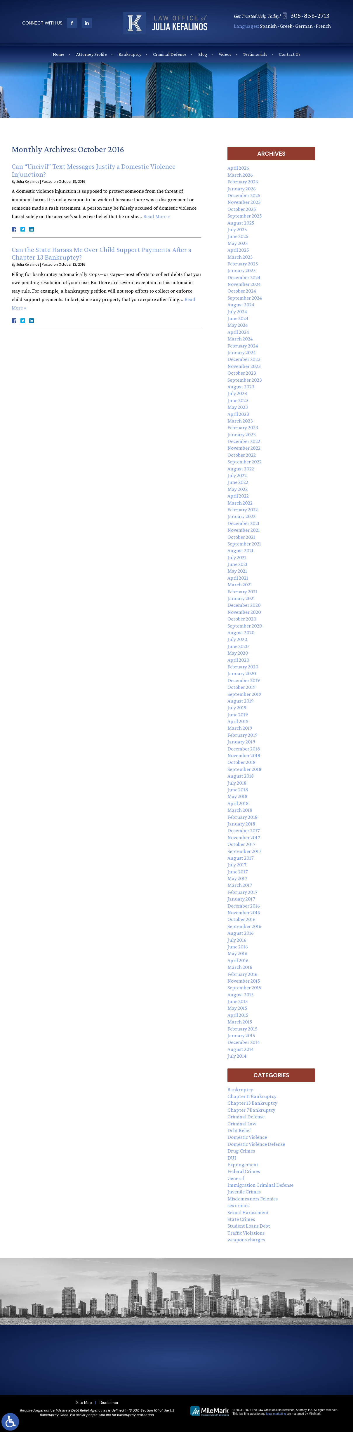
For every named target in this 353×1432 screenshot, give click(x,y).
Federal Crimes (243, 1171)
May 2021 (237, 571)
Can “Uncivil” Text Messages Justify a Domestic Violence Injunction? (93, 170)
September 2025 (244, 216)
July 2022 (237, 475)
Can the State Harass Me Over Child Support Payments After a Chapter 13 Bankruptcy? (102, 254)
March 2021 (239, 585)
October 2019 (241, 687)
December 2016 (243, 906)
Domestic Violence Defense (256, 1144)
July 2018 (236, 783)
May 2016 (237, 953)
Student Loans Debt (248, 1226)
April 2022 (238, 496)
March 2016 (239, 967)
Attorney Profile (91, 54)
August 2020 (241, 632)
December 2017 (243, 830)
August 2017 (240, 858)
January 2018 (241, 824)
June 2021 (237, 564)
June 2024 (237, 318)
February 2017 (242, 892)
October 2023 (241, 373)
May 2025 (237, 243)
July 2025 (237, 229)
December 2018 (243, 749)
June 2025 (237, 236)
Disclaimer (109, 1402)
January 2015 (241, 1035)
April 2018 (237, 803)
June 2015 (237, 1001)
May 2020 (237, 653)
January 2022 (241, 516)
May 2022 (237, 489)
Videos (225, 54)
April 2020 (238, 660)
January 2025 (241, 270)
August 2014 (240, 1049)
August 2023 (240, 387)
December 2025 (243, 195)
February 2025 (242, 264)
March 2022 (240, 503)
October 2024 (241, 291)
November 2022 (243, 448)
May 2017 (237, 878)
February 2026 (242, 182)
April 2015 (237, 1015)
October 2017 (241, 844)
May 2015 (237, 1008)
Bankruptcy (130, 54)
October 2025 (241, 209)
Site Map (84, 1402)
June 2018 (237, 790)
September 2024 (244, 298)
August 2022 (240, 469)
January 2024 (241, 352)
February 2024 (242, 346)
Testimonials (255, 54)
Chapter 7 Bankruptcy (251, 1110)
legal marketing (276, 1413)
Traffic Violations (246, 1233)
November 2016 (243, 912)
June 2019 (237, 714)
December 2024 (243, 277)
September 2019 (244, 694)
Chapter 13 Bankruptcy (252, 1103)
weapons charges (246, 1239)
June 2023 (237, 400)
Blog (202, 54)
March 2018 (239, 810)
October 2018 (241, 762)
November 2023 (244, 366)
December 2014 (243, 1042)
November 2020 (244, 612)
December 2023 (243, 359)
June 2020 (238, 646)
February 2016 (242, 974)
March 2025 (240, 257)
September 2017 (244, 851)
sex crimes (238, 1205)
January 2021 (241, 598)
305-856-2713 (312, 15)
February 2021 (242, 592)
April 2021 (237, 578)
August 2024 (240, 304)
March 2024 (240, 339)
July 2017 (236, 865)
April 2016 (237, 960)
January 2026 (241, 189)
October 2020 (241, 619)
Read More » (156, 217)
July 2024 (237, 311)
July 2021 (236, 557)
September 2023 (244, 380)
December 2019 (243, 680)
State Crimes (241, 1219)
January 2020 (241, 673)
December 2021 (243, 523)
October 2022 (241, 455)
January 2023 (241, 434)
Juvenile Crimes (244, 1192)
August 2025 (240, 223)
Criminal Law (241, 1124)
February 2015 (242, 1029)
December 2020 (244, 605)
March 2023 (240, 421)
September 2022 (244, 462)
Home (59, 54)
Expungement (242, 1164)
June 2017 (237, 872)
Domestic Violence (247, 1137)
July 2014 (236, 1056)
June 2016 (237, 947)
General (235, 1178)
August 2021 (240, 550)
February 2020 (242, 667)
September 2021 (244, 544)
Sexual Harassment (248, 1212)
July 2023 (237, 393)
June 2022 (237, 482)
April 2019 (237, 721)
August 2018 (240, 776)
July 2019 (236, 707)
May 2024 (237, 325)
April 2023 (238, 414)
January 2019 (241, 742)
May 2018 (237, 796)
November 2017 (243, 837)
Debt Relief (239, 1130)
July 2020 (237, 639)
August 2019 (240, 701)
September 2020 (244, 626)
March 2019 (239, 728)
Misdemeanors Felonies (252, 1199)
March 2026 (240, 175)
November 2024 (244, 284)
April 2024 (238, 332)
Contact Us (289, 54)
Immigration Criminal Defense (260, 1185)
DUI (231, 1158)
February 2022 (242, 509)
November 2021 (243, 530)
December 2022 (243, 441)
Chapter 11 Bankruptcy (252, 1096)
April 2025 (238, 250)
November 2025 (244, 202)
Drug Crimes (241, 1151)
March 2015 (239, 1022)
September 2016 (244, 926)
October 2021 (241, 537)
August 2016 (240, 933)
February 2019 (242, 735)
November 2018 (243, 755)
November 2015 (243, 981)
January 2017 (241, 899)
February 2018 (242, 817)
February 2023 (242, 427)
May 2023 (237, 407)
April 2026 (238, 168)
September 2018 (244, 769)
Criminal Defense (170, 54)
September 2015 (244, 987)
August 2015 (240, 994)
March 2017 (239, 885)
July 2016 (236, 940)
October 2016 (241, 919)
